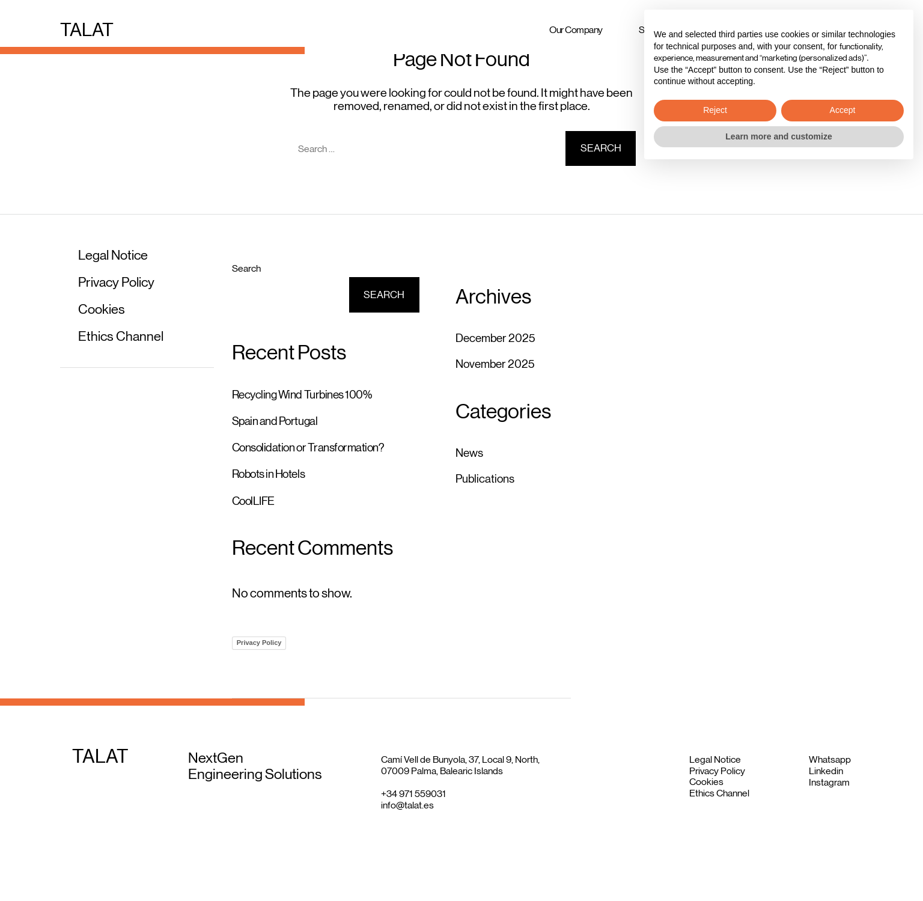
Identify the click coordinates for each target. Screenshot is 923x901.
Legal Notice (116, 254)
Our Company (576, 27)
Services (655, 27)
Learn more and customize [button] (778, 868)
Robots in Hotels (273, 478)
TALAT (88, 27)
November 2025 (499, 363)
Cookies (103, 309)
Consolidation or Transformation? (316, 450)
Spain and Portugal (279, 422)
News (470, 452)
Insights (802, 27)
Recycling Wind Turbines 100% (308, 395)
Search (246, 268)
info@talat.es (407, 811)
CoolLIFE (256, 506)
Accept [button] (843, 842)
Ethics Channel (124, 336)
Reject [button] (715, 842)
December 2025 (499, 338)
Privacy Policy (120, 281)
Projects (736, 27)
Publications (488, 478)
